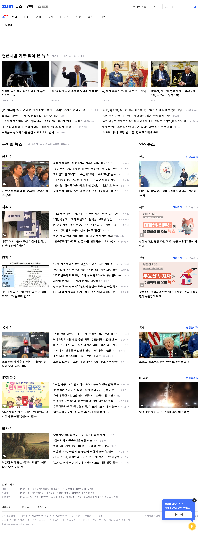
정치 (14, 17)
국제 (51, 17)
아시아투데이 (8, 100)
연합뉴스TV (192, 156)
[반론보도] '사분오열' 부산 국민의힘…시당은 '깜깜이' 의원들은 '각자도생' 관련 (57, 492)
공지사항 (75, 515)
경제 (38, 17)
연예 (30, 6)
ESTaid (7, 524)
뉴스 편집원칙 (8, 515)
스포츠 (43, 6)
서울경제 (177, 207)
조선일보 (105, 100)
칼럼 (91, 17)
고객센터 (88, 515)
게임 (103, 17)
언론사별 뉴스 (9, 507)
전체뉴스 (26, 507)
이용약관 (23, 515)
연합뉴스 (155, 100)
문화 (78, 17)
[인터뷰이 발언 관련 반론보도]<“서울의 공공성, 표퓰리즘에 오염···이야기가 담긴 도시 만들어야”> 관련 (69, 496)
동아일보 (55, 100)
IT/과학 (64, 17)
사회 (26, 17)
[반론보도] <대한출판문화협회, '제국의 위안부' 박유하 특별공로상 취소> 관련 (57, 489)
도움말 (99, 515)
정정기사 (7, 484)
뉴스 (18, 6)
